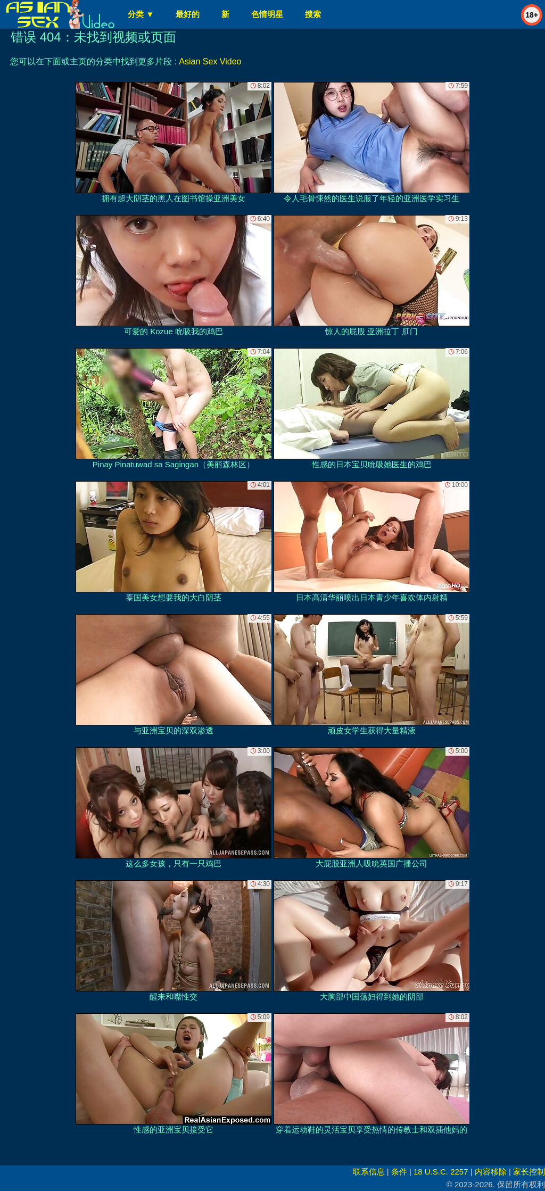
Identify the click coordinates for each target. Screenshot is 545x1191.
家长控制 (529, 1171)
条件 (399, 1171)
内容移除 (491, 1171)
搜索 (313, 14)
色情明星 (267, 14)
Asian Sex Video (210, 61)
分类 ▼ (141, 14)
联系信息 (369, 1171)
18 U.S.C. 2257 (441, 1171)
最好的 (188, 14)
